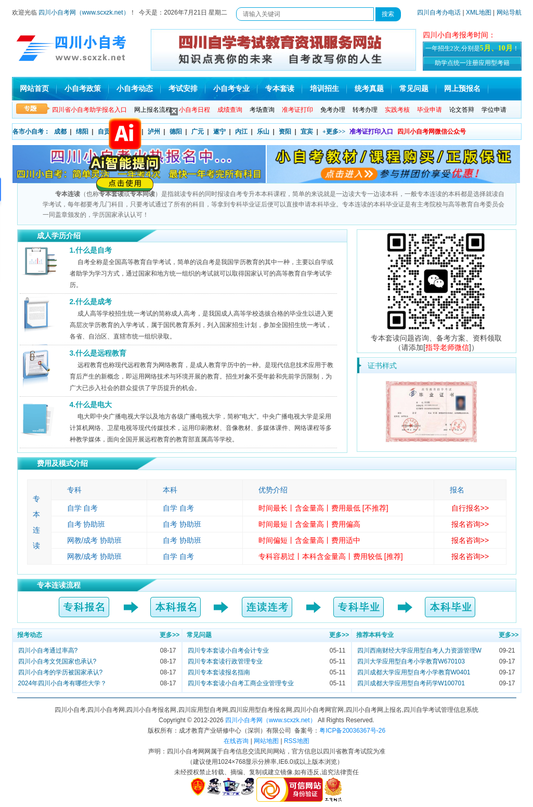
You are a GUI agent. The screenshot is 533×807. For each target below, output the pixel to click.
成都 (60, 131)
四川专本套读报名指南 (219, 672)
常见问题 (413, 89)
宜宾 (307, 131)
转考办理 (365, 109)
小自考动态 (134, 89)
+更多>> (334, 131)
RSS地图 (296, 741)
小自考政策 (82, 89)
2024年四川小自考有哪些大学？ (62, 683)
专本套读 (279, 89)
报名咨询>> (470, 524)
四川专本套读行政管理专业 (225, 661)
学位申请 (494, 109)
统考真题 (369, 89)
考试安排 (183, 89)
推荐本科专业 (375, 635)
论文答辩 (461, 109)
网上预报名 (462, 89)
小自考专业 (231, 89)
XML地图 (478, 12)
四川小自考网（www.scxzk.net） (83, 12)
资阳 (285, 131)
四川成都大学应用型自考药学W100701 (411, 683)
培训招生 (324, 89)
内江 (241, 131)
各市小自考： (31, 131)
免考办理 (332, 109)
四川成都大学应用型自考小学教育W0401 (414, 672)
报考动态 (29, 635)
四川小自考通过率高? (48, 650)
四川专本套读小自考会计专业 (228, 650)
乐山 (263, 131)
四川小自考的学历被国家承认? (60, 672)
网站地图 (266, 741)
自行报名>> (470, 508)
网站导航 (509, 12)
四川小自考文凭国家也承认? (57, 661)
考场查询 (262, 109)
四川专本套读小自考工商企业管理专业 (241, 683)
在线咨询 (236, 741)
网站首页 (34, 89)
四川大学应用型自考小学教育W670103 (411, 661)
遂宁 (219, 131)
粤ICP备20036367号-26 (352, 730)
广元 (197, 131)
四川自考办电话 (439, 12)
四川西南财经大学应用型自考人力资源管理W (419, 650)
